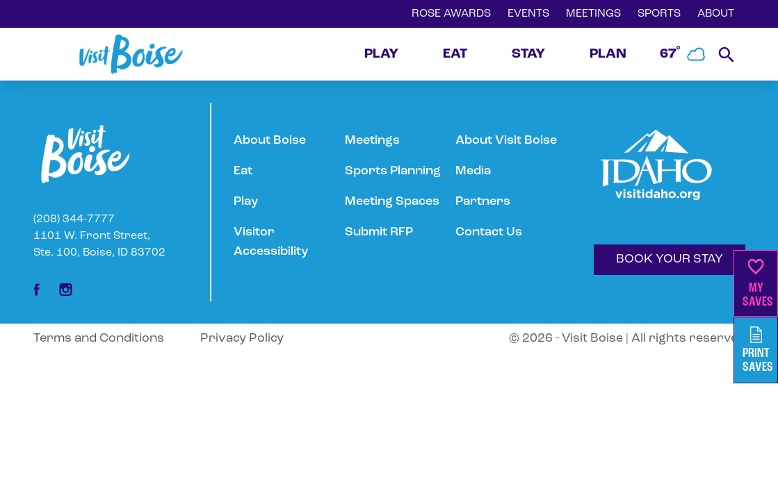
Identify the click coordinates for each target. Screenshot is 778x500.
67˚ (683, 54)
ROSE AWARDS (451, 13)
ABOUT (715, 13)
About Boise (270, 140)
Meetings (372, 140)
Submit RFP (379, 232)
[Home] (130, 54)
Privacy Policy (242, 338)
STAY (528, 54)
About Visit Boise (506, 140)
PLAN (608, 54)
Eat (243, 171)
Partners (482, 201)
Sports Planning (393, 171)
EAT (455, 54)
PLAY (381, 54)
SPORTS (659, 13)
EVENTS (528, 13)
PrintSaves (758, 350)
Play (246, 201)
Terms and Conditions (98, 338)
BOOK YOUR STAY (669, 259)
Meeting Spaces (392, 201)
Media (473, 171)
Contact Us (488, 232)
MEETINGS (593, 13)
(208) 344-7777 (74, 219)
